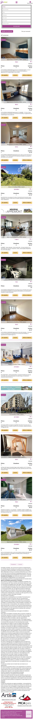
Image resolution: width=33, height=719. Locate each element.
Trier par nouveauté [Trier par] (26, 31)
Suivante (20, 564)
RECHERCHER (16, 26)
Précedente (13, 564)
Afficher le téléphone (27, 75)
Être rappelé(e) (5, 75)
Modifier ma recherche (7, 31)
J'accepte (29, 714)
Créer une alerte (30, 2)
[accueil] (5, 2)
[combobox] (16, 7)
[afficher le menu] (16, 2)
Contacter (15, 75)
